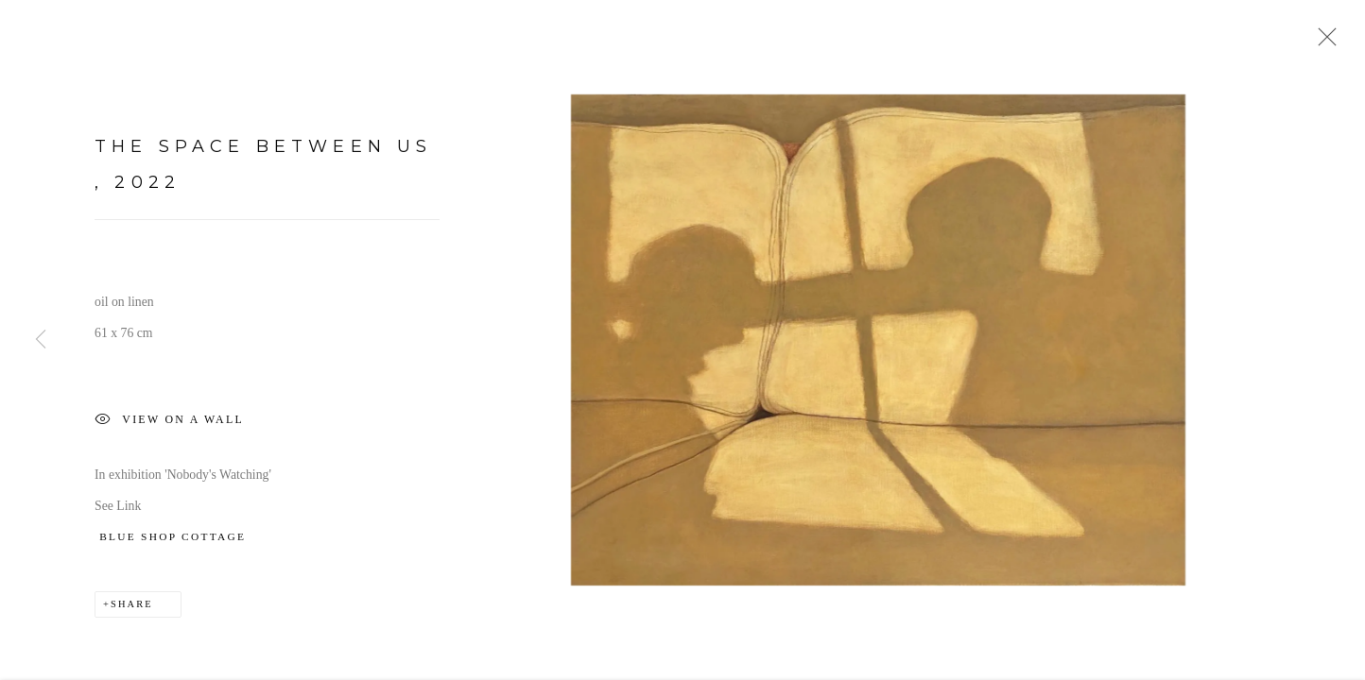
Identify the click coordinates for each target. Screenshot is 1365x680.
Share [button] (132, 607)
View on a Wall (169, 424)
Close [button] (1322, 42)
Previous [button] (40, 340)
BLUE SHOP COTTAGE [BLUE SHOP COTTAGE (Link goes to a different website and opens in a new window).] (173, 540)
